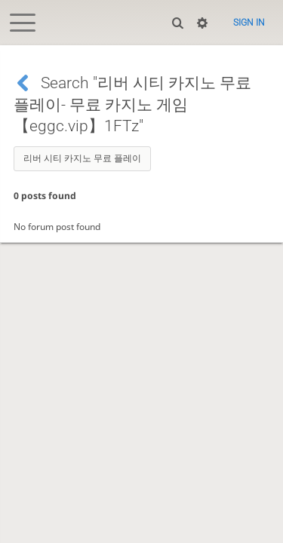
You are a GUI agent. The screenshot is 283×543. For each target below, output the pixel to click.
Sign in (249, 22)
